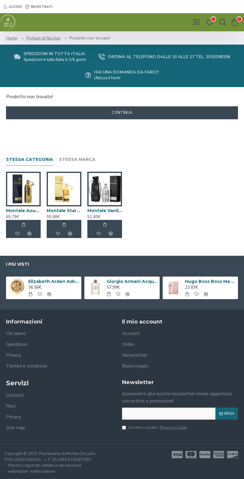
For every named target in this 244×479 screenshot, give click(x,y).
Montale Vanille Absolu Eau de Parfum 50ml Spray (104, 210)
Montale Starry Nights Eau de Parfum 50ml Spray (64, 210)
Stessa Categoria (29, 159)
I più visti (17, 264)
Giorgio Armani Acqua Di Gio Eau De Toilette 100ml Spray (132, 281)
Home (11, 38)
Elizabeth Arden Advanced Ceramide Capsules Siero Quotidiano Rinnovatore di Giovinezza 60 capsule (53, 281)
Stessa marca (77, 159)
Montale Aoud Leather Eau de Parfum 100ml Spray (23, 210)
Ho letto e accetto (155, 427)
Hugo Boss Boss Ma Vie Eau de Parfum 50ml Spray (210, 281)
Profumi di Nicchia (43, 38)
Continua (122, 112)
